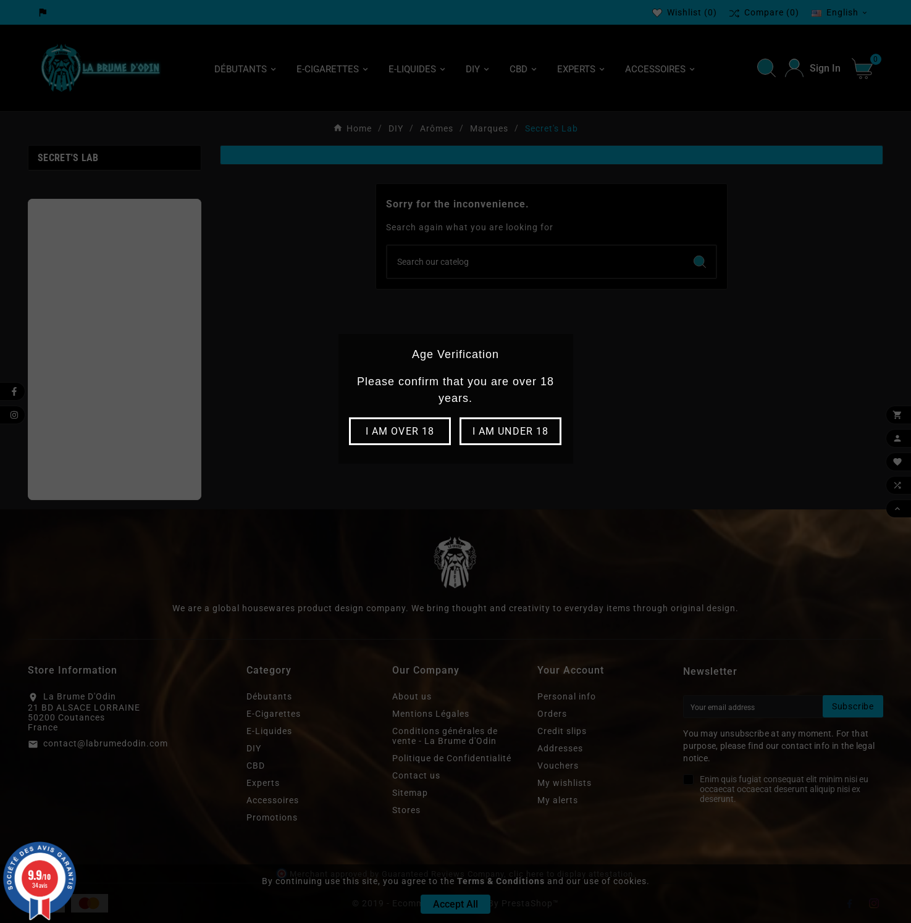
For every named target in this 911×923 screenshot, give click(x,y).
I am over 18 (400, 431)
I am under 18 (510, 431)
